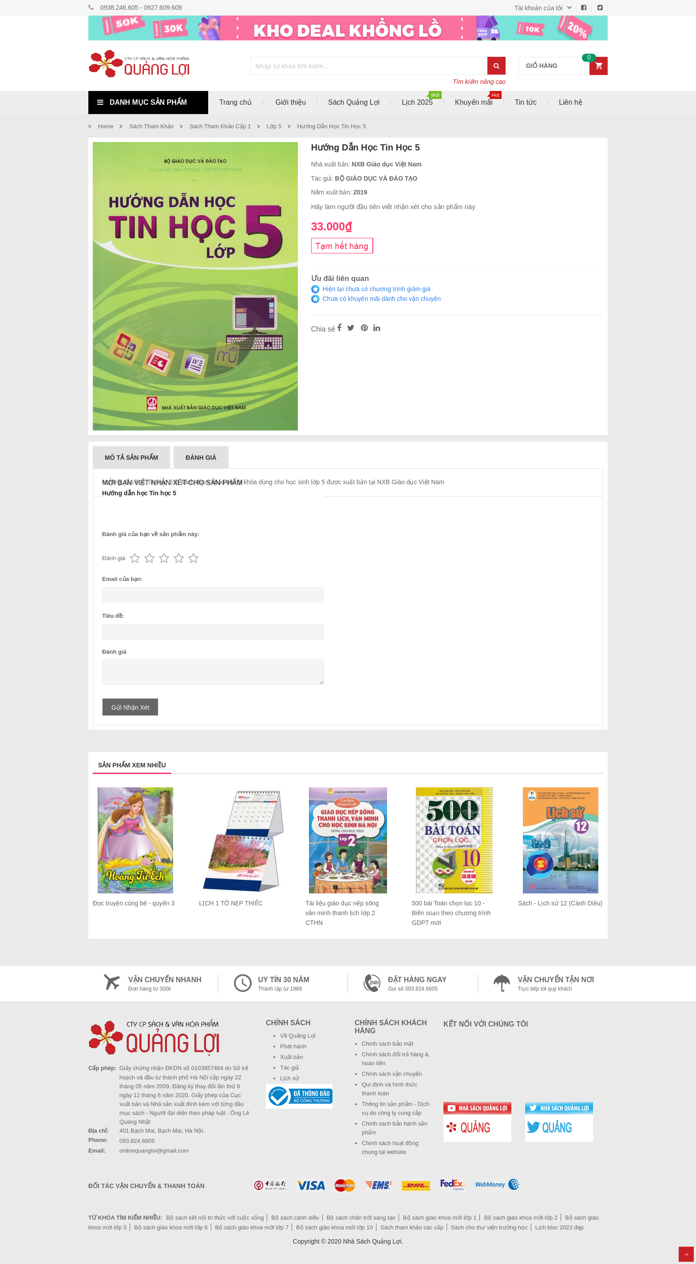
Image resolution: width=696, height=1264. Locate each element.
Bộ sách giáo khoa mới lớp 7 (252, 1227)
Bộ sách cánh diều (295, 1217)
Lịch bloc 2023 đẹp (559, 1227)
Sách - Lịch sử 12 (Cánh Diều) (560, 903)
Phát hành (293, 1046)
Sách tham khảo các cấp (411, 1227)
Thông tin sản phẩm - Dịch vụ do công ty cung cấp (395, 1108)
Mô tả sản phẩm (131, 457)
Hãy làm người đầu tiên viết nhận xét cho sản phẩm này (393, 206)
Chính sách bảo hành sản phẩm (394, 1128)
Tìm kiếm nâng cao (479, 81)
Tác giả (289, 1067)
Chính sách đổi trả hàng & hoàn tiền (395, 1058)
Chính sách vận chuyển (392, 1073)
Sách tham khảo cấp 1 (220, 126)
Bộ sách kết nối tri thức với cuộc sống (215, 1217)
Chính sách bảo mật (387, 1043)
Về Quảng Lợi (298, 1035)
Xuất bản (291, 1057)
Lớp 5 (274, 126)
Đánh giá (201, 457)
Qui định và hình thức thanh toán (389, 1089)
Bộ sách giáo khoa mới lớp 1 (440, 1217)
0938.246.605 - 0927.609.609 (141, 7)
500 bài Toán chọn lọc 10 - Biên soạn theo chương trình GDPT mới (451, 913)
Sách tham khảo (151, 126)
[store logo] (148, 65)
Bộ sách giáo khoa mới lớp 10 (334, 1227)
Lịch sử (289, 1078)
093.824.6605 (137, 1141)
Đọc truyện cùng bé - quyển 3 (133, 903)
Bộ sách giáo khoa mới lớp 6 (171, 1227)
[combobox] (369, 66)
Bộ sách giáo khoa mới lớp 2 (521, 1217)
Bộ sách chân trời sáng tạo (361, 1217)
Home (106, 126)
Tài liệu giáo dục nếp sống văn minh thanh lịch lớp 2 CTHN (342, 913)
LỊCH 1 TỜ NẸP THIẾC (231, 903)
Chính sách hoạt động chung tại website (390, 1147)
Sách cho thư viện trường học (489, 1227)
